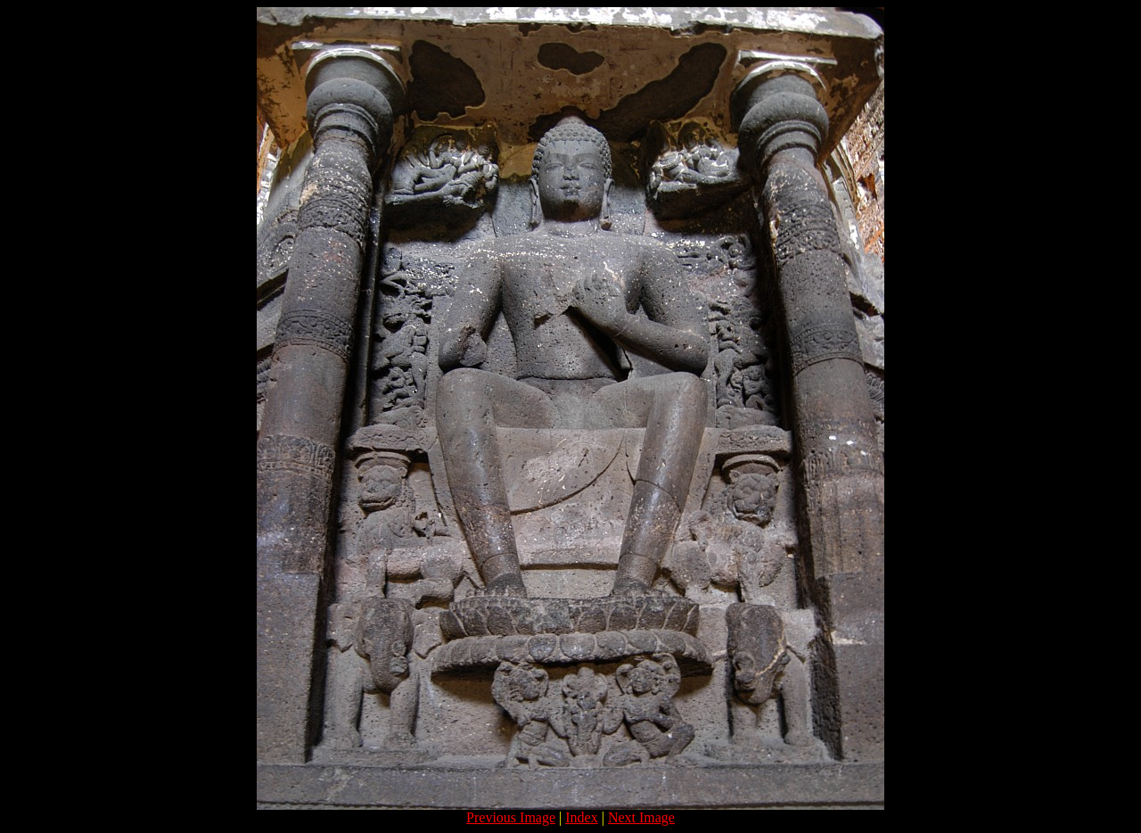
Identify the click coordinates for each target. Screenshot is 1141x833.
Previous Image (510, 817)
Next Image (641, 817)
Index (581, 817)
